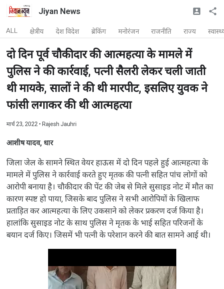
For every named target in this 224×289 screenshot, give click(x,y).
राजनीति (161, 31)
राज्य (190, 31)
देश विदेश (67, 31)
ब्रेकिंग (98, 31)
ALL (12, 30)
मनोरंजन (128, 31)
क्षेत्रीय (37, 31)
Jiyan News (59, 11)
